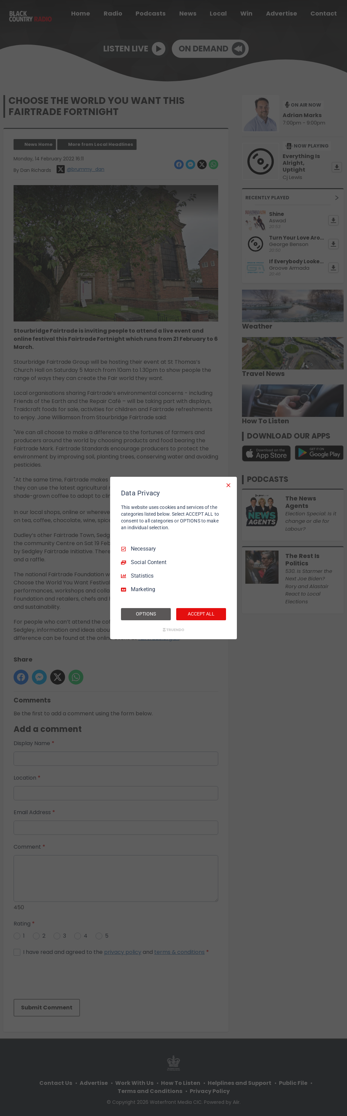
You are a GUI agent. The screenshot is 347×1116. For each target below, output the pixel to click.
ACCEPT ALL (201, 614)
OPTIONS (146, 614)
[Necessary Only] (228, 485)
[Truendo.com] (173, 629)
